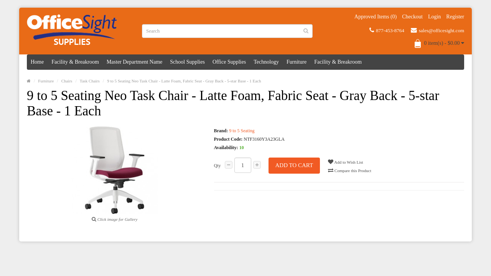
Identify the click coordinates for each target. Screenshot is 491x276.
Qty (217, 165)
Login (434, 17)
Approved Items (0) (375, 17)
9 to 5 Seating (241, 130)
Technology (266, 62)
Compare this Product (349, 170)
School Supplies (187, 62)
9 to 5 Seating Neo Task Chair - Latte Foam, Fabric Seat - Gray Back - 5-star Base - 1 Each (184, 81)
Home (37, 62)
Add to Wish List (345, 161)
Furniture (296, 62)
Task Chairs (90, 81)
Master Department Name (134, 62)
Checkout (412, 17)
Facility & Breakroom (75, 62)
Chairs (66, 81)
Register (455, 17)
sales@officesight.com (437, 30)
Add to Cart (294, 165)
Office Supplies (229, 62)
